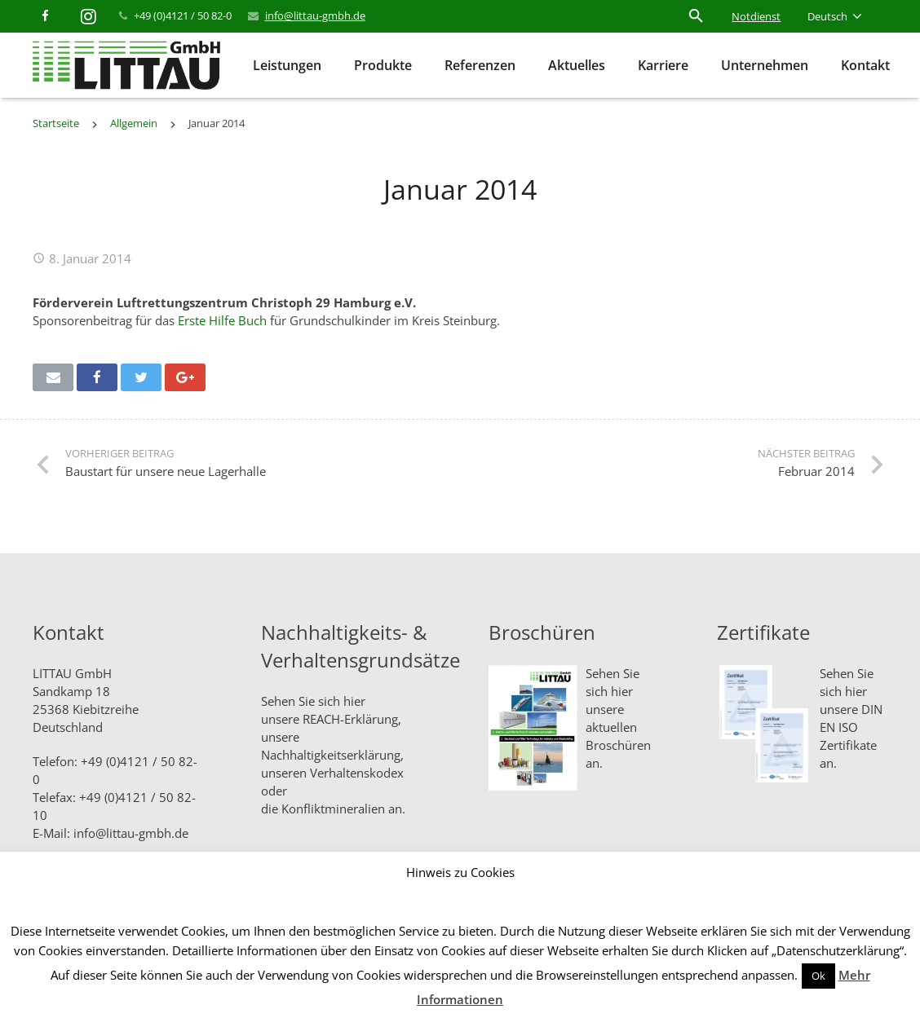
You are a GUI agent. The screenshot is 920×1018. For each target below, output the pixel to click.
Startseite (56, 123)
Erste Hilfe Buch (222, 320)
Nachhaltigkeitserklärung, (332, 755)
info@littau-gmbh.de (315, 15)
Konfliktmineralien (333, 808)
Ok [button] (818, 975)
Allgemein (133, 123)
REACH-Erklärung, (352, 719)
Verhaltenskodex (357, 773)
